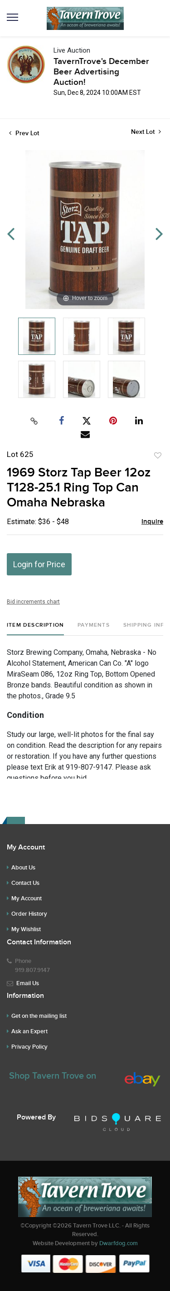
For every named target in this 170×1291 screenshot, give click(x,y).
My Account (26, 898)
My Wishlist (26, 929)
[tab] (35, 628)
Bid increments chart (33, 602)
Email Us (27, 983)
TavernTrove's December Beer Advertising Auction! (101, 72)
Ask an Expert (29, 1031)
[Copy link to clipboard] (34, 421)
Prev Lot (24, 133)
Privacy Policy (29, 1046)
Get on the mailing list (39, 1016)
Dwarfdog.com (118, 1243)
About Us (23, 867)
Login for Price (39, 564)
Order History (29, 914)
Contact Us (25, 883)
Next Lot (146, 132)
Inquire (152, 522)
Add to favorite (157, 456)
